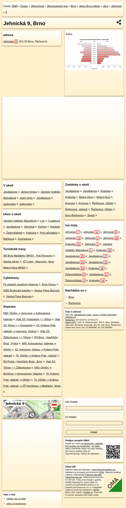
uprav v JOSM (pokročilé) (104, 315)
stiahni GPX (70, 322)
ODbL (101, 472)
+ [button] (8, 102)
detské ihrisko (29, 192)
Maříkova (8, 239)
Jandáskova (10, 192)
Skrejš (91, 215)
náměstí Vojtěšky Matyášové (20, 220)
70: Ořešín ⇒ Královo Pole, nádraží (36, 355)
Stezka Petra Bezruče (47, 290)
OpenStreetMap (68, 176)
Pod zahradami (49, 232)
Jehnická (116, 6)
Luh (42, 220)
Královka (31, 232)
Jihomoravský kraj (57, 6)
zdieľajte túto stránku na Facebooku (84, 444)
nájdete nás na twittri (16, 498)
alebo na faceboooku (16, 503)
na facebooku (87, 443)
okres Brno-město (89, 6)
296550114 (70, 317)
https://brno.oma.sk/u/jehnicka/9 (109, 176)
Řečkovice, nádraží (76, 209)
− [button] (8, 107)
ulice (105, 6)
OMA (15, 6)
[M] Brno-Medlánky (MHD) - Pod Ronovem (28, 255)
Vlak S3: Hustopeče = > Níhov (33, 319)
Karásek (55, 226)
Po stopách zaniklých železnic (20, 284)
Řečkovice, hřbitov (103, 203)
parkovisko (9, 204)
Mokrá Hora (86, 197)
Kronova (70, 203)
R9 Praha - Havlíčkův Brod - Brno (22, 361)
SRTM (96, 490)
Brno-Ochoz (49, 284)
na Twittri (95, 446)
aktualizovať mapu (83, 315)
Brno (73, 6)
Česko (24, 6)
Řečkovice (75, 303)
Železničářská (14, 232)
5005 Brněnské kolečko (17, 290)
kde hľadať (71, 401)
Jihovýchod (37, 6)
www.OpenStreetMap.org (103, 469)
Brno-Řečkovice (74, 215)
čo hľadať (70, 417)
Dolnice (42, 226)
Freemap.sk (85, 176)
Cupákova (54, 220)
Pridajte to (88, 492)
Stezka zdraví (11, 261)
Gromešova (24, 239)
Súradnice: (70, 320)
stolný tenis (26, 198)
